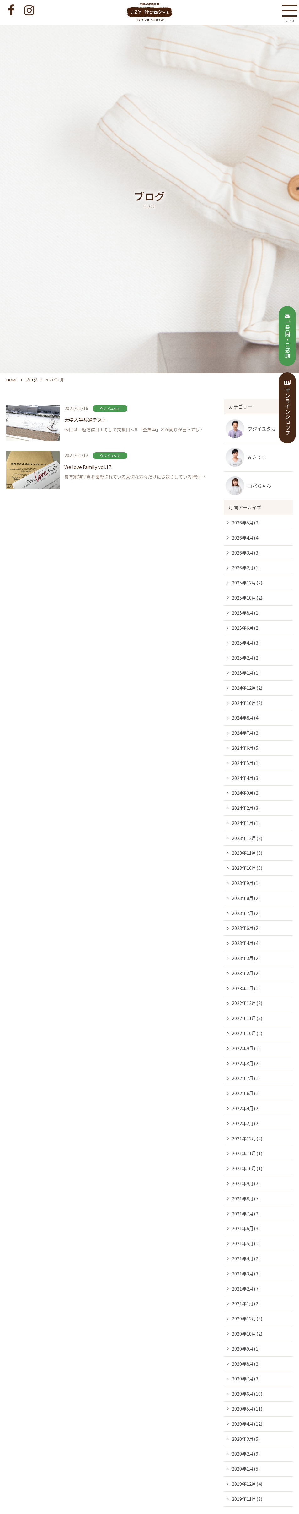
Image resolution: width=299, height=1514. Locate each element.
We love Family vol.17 (87, 467)
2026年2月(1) (246, 567)
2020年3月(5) (246, 1438)
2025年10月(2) (247, 597)
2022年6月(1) (246, 1093)
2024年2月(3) (246, 807)
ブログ (31, 380)
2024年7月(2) (246, 732)
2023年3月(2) (246, 958)
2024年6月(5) (246, 747)
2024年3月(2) (246, 792)
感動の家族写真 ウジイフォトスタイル (149, 12)
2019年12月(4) (247, 1483)
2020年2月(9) (246, 1453)
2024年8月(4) (246, 717)
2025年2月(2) (246, 657)
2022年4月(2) (246, 1108)
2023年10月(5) (247, 867)
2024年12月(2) (247, 687)
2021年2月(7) (246, 1288)
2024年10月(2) (247, 702)
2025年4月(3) (246, 642)
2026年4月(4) (246, 537)
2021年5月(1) (246, 1243)
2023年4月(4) (246, 943)
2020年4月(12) (247, 1423)
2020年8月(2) (246, 1363)
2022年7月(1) (246, 1078)
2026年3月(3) (246, 552)
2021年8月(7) (246, 1198)
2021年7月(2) (246, 1213)
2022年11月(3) (247, 1018)
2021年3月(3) (246, 1273)
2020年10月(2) (247, 1333)
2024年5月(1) (246, 763)
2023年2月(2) (246, 973)
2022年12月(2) (247, 1003)
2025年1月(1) (246, 672)
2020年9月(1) (246, 1348)
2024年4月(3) (246, 778)
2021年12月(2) (247, 1138)
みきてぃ (257, 457)
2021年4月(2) (246, 1258)
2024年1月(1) (246, 823)
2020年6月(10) (247, 1393)
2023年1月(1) (246, 988)
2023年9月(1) (246, 883)
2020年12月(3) (247, 1318)
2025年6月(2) (246, 627)
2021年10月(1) (247, 1168)
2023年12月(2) (247, 838)
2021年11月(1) (247, 1153)
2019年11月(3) (247, 1498)
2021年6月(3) (246, 1228)
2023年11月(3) (247, 852)
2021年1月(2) (246, 1303)
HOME (12, 380)
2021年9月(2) (246, 1183)
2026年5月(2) (246, 522)
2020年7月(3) (246, 1378)
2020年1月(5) (246, 1468)
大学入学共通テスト (85, 419)
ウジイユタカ (262, 428)
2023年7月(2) (246, 913)
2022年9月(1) (246, 1048)
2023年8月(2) (246, 898)
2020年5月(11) (247, 1408)
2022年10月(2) (247, 1033)
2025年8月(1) (246, 612)
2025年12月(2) (247, 582)
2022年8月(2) (246, 1063)
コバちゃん (259, 485)
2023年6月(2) (246, 927)
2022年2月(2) (246, 1123)
